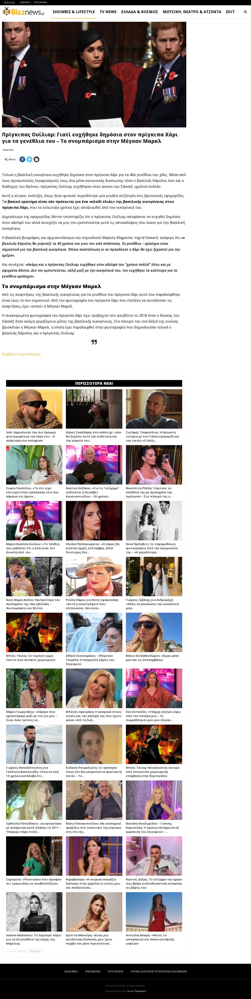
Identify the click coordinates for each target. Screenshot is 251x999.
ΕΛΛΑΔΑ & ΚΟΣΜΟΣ (139, 11)
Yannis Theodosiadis (136, 991)
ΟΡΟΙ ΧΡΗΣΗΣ (116, 971)
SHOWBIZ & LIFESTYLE (74, 11)
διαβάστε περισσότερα (21, 354)
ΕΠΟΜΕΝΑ (35, 951)
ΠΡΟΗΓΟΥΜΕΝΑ (16, 951)
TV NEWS (108, 11)
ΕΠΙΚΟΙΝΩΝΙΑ (40, 2)
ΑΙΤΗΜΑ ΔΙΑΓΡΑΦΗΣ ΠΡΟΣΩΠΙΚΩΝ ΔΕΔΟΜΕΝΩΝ (159, 971)
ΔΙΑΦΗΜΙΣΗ (25, 2)
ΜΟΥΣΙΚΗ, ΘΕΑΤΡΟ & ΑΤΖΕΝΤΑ (192, 11)
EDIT (230, 11)
